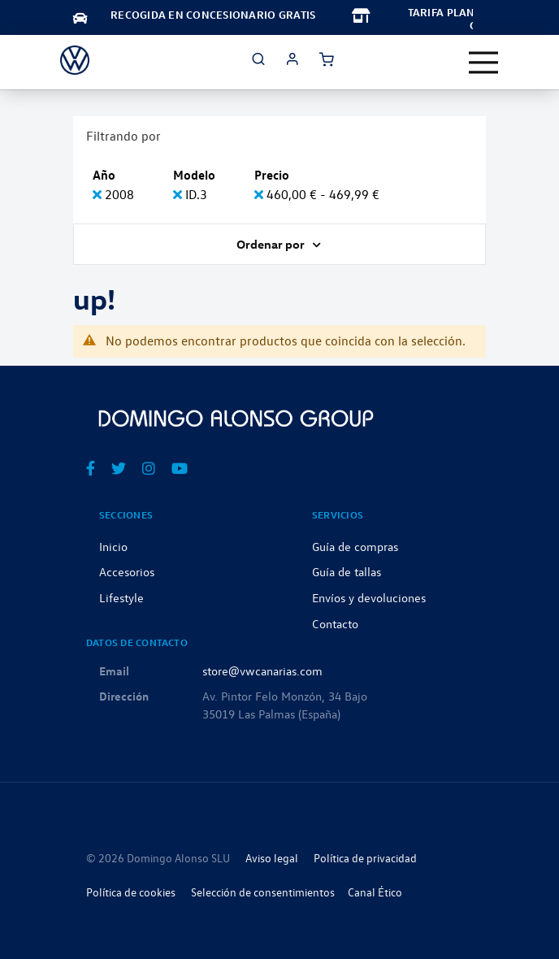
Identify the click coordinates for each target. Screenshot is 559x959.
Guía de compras (355, 546)
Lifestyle (121, 597)
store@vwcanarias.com (262, 670)
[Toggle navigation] (483, 62)
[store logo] (74, 60)
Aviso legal (271, 858)
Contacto (335, 623)
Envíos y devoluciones (369, 597)
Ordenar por (271, 243)
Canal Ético (375, 892)
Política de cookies (131, 892)
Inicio (113, 546)
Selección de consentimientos (263, 892)
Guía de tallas (346, 571)
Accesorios (126, 571)
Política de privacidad (365, 858)
